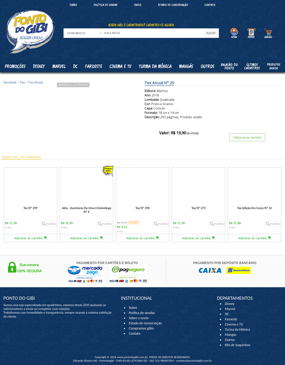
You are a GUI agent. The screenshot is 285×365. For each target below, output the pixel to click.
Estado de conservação (173, 5)
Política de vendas (105, 5)
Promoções (15, 66)
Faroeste (231, 319)
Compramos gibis (141, 328)
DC (227, 314)
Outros (230, 340)
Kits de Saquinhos (237, 345)
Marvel (230, 309)
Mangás (186, 66)
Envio (137, 5)
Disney (230, 304)
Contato (210, 5)
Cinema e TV (234, 324)
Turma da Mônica (237, 329)
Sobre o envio (139, 318)
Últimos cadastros (252, 66)
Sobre (73, 5)
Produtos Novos (273, 66)
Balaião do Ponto (229, 66)
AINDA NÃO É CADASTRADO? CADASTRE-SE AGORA (141, 25)
